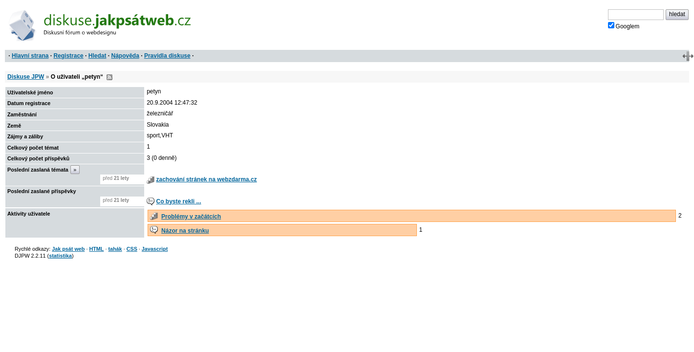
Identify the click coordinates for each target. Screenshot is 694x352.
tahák (115, 249)
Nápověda (125, 55)
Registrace (68, 55)
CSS (132, 249)
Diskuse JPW (25, 76)
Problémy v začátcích (191, 216)
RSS (109, 77)
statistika (60, 256)
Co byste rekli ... (178, 201)
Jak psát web (68, 249)
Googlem (624, 26)
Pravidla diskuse (167, 55)
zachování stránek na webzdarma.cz (206, 179)
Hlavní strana (30, 55)
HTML (96, 249)
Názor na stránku (185, 230)
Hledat (97, 55)
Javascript (155, 249)
